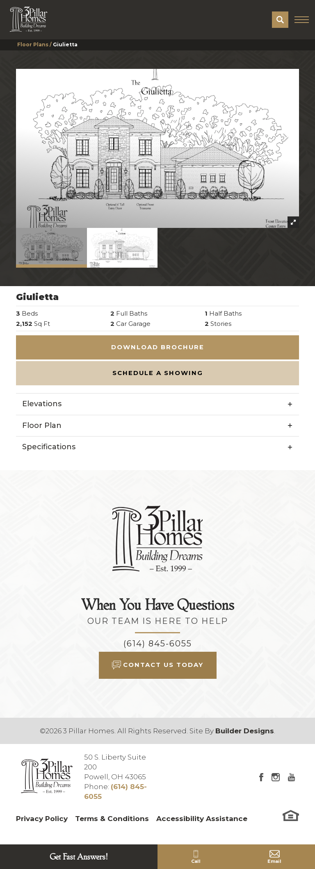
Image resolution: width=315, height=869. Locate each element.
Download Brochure (157, 347)
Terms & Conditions (112, 818)
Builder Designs (244, 731)
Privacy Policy (42, 818)
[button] (280, 19)
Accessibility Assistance (201, 818)
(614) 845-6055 (157, 643)
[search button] (280, 19)
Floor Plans (32, 44)
